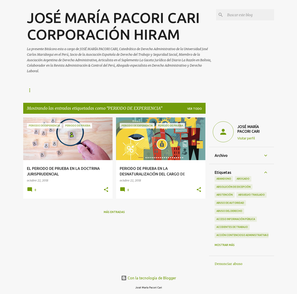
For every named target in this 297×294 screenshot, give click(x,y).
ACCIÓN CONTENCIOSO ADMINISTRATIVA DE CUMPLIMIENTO (253, 235)
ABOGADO (243, 178)
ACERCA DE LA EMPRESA (128, 90)
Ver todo (194, 108)
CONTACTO (92, 90)
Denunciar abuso (228, 264)
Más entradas (114, 211)
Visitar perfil (246, 138)
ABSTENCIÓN (224, 194)
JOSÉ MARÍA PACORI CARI (248, 129)
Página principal (40, 90)
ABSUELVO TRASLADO (251, 194)
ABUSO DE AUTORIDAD (230, 202)
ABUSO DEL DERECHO (229, 211)
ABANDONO (223, 178)
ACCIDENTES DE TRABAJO (232, 227)
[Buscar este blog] (249, 14)
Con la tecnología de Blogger (148, 278)
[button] (106, 190)
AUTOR (69, 90)
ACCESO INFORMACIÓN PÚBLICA (235, 219)
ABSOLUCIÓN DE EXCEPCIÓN (233, 186)
